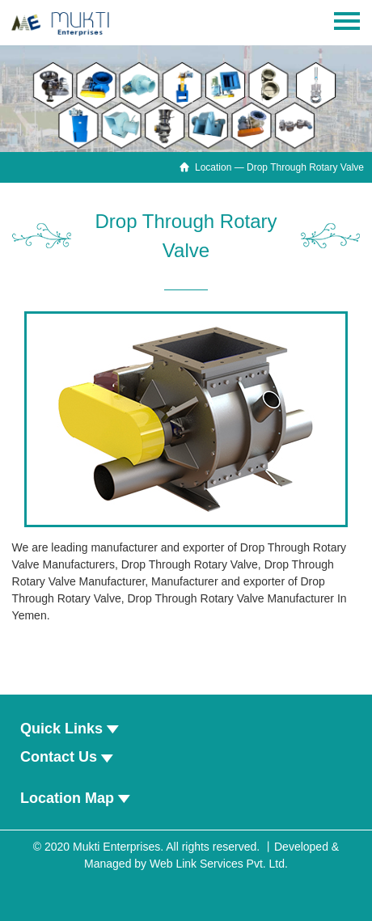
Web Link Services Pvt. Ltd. (219, 863)
